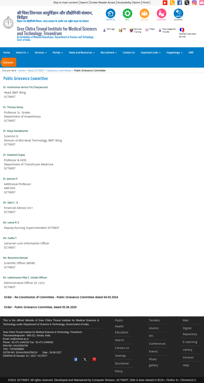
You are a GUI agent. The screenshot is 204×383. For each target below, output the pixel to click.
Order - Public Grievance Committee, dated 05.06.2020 (40, 307)
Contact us (122, 348)
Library (187, 349)
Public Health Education (121, 326)
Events (153, 351)
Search (84, 2)
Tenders (154, 320)
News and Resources (82, 52)
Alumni (154, 328)
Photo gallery (153, 362)
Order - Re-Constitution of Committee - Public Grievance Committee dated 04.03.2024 (61, 297)
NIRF (190, 52)
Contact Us (129, 52)
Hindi (145, 2)
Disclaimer (122, 363)
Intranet (188, 357)
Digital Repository (190, 331)
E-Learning (190, 342)
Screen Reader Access (102, 2)
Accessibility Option (128, 2)
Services (41, 52)
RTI (151, 336)
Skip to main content (65, 2)
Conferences (157, 343)
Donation (8, 62)
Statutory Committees (59, 70)
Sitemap (120, 355)
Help (186, 365)
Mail (186, 320)
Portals (58, 52)
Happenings (174, 52)
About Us (22, 52)
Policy (119, 371)
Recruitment (109, 52)
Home (6, 52)
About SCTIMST (36, 70)
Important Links (151, 52)
